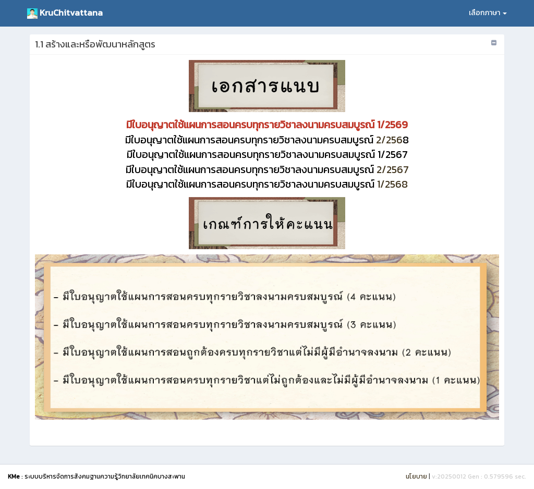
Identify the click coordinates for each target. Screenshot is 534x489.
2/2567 (267, 169)
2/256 (264, 140)
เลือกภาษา (488, 12)
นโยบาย (416, 476)
